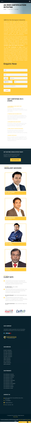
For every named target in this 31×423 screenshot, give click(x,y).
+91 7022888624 (8, 400)
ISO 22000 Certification (8, 353)
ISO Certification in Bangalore (9, 375)
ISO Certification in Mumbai (9, 374)
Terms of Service (27, 419)
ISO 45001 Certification (8, 356)
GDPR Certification (7, 364)
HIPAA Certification (7, 359)
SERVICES (10, 9)
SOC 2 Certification (7, 361)
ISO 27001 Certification (8, 354)
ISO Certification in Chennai (9, 377)
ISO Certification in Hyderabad (9, 380)
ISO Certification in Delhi (8, 381)
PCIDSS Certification (7, 362)
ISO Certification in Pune (8, 378)
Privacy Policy (15, 416)
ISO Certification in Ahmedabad (9, 383)
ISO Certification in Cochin (8, 385)
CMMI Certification (7, 358)
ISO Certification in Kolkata (8, 386)
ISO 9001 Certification (8, 350)
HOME (5, 9)
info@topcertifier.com (8, 402)
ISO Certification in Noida (8, 388)
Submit (7, 90)
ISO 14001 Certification (8, 351)
